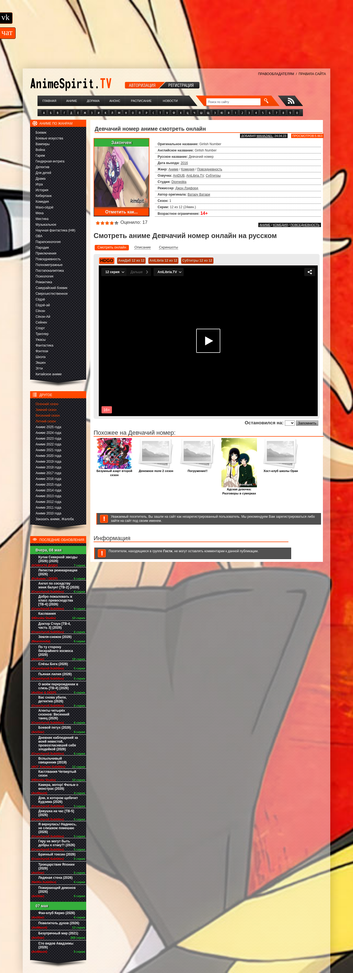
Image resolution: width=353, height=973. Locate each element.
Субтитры (213, 176)
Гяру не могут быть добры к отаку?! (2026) (56, 843)
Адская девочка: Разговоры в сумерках (239, 490)
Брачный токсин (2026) (57, 854)
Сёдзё (40, 299)
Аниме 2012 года (48, 502)
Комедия (42, 202)
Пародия (42, 248)
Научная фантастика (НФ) (55, 230)
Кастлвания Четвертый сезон (57, 773)
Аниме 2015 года (48, 484)
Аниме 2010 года (48, 513)
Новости (170, 100)
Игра (39, 184)
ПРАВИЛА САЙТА (312, 74)
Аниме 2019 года (48, 461)
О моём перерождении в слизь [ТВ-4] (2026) (58, 686)
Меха (40, 213)
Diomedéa (179, 182)
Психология (44, 276)
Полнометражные (49, 265)
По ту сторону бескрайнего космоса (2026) (55, 651)
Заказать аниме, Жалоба (55, 519)
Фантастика (44, 345)
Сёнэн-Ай (43, 317)
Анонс (114, 100)
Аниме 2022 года (48, 444)
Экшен (41, 363)
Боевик (41, 132)
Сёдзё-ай (43, 305)
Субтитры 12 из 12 (197, 260)
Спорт (40, 328)
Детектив (42, 167)
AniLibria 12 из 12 (163, 260)
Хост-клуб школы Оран (281, 469)
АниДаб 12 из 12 (131, 260)
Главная (49, 100)
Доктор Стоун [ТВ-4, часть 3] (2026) (54, 625)
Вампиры (43, 144)
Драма (40, 179)
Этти (39, 368)
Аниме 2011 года (48, 508)
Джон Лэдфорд (186, 188)
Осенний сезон (47, 404)
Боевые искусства (49, 138)
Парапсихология (48, 242)
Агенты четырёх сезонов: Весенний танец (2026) (53, 714)
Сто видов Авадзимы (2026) (55, 945)
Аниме (71, 100)
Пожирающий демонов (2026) (57, 890)
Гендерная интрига (50, 161)
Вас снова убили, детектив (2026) (52, 699)
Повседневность (48, 259)
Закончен (121, 142)
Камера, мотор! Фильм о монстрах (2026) (58, 787)
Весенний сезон (48, 415)
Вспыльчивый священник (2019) (52, 760)
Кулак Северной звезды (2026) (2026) (57, 559)
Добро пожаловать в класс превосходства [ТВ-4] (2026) (55, 600)
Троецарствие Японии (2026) (56, 866)
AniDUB (179, 176)
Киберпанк (44, 196)
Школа (40, 357)
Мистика (42, 219)
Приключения (46, 253)
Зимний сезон (46, 410)
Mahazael (265, 136)
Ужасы (41, 340)
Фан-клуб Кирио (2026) (56, 913)
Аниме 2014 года (48, 490)
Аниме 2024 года (48, 433)
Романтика (44, 282)
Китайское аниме (49, 374)
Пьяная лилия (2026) (55, 674)
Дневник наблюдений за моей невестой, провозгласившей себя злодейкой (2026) (58, 743)
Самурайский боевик (51, 288)
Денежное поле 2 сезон (156, 469)
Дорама (93, 100)
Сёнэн (40, 311)
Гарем (40, 156)
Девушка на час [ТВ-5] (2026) (56, 813)
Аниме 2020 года (48, 456)
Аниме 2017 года (48, 473)
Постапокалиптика (50, 271)
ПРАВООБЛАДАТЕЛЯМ (276, 74)
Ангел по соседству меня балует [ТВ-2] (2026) (58, 585)
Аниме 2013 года (48, 496)
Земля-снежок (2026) (55, 637)
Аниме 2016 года (48, 479)
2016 (184, 163)
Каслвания (47, 614)
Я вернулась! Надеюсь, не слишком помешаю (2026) (57, 828)
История (42, 190)
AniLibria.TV (195, 176)
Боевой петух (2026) (54, 727)
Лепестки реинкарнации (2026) (57, 572)
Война (40, 150)
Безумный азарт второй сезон (114, 471)
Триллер (42, 334)
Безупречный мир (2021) (58, 933)
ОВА (39, 236)
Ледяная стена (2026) (55, 878)
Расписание (141, 100)
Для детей (43, 173)
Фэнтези (42, 351)
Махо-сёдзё (44, 207)
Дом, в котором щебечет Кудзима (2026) (58, 800)
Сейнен (41, 322)
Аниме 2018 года (48, 467)
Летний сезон (46, 421)
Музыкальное (46, 225)
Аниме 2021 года (48, 450)
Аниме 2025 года (48, 427)
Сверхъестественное (52, 294)
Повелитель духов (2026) (58, 923)
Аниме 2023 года (48, 438)
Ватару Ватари (199, 194)
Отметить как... (121, 212)
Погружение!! (197, 469)
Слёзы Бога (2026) (53, 664)
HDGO (106, 260)
